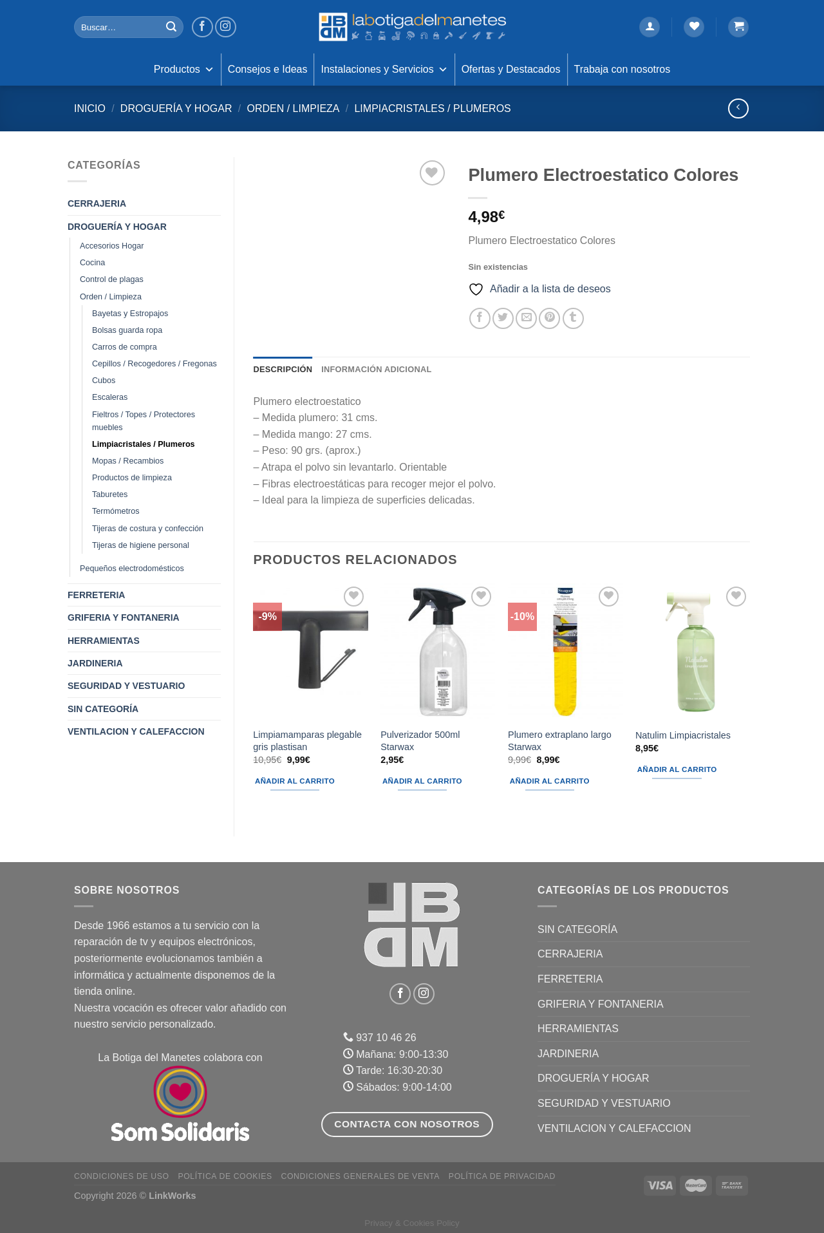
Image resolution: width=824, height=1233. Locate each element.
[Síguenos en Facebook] (202, 27)
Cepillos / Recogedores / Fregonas (154, 363)
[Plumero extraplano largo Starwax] (565, 652)
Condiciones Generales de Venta (360, 1176)
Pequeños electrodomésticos (132, 568)
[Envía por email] (526, 318)
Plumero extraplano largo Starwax (560, 740)
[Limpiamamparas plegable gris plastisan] (310, 652)
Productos (184, 69)
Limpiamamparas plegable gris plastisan (307, 740)
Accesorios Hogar (112, 245)
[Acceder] (649, 27)
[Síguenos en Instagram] (225, 27)
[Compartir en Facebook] (480, 318)
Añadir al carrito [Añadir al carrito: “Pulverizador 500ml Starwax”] (422, 781)
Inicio (90, 108)
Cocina (92, 262)
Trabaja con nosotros (622, 69)
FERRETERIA (96, 595)
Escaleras (109, 397)
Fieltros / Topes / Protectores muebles (143, 421)
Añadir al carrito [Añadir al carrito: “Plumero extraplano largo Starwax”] (550, 781)
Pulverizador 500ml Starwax (420, 740)
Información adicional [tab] (376, 369)
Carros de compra (124, 347)
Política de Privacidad (502, 1176)
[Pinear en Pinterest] (549, 318)
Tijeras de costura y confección (147, 528)
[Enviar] (171, 27)
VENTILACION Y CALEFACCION (136, 731)
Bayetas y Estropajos (130, 313)
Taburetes (109, 494)
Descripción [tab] (283, 369)
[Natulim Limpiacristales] (692, 652)
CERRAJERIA (97, 203)
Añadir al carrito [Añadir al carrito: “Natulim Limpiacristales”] (677, 769)
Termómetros (115, 511)
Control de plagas (112, 279)
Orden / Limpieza (293, 108)
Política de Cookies (225, 1176)
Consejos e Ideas (268, 69)
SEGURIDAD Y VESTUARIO (126, 686)
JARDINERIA (95, 663)
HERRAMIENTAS (104, 640)
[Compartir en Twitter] (503, 318)
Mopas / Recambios (128, 461)
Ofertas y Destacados (511, 69)
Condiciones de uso (121, 1176)
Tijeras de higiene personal (140, 545)
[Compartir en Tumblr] (573, 318)
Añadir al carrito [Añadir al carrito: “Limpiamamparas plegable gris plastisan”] (295, 781)
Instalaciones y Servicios (384, 69)
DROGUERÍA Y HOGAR (176, 108)
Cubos (103, 380)
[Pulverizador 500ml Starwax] (437, 652)
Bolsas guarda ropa (127, 330)
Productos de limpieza (132, 477)
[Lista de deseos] (694, 27)
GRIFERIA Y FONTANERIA (124, 617)
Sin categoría (103, 709)
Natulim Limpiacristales (683, 735)
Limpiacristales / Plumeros (432, 108)
